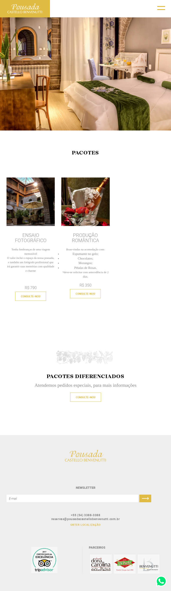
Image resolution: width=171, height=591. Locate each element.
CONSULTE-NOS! (30, 296)
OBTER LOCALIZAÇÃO (85, 524)
